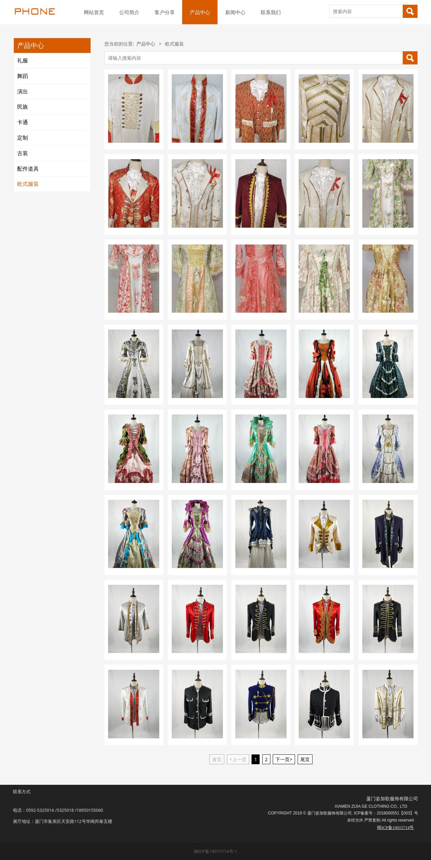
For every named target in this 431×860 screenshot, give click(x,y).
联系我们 (271, 12)
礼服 (22, 60)
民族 (22, 106)
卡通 (22, 122)
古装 (22, 153)
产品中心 (200, 12)
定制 (22, 137)
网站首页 (94, 12)
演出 (22, 91)
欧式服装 (28, 184)
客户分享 (165, 12)
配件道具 (28, 168)
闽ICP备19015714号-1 (215, 851)
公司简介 (129, 12)
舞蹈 (22, 76)
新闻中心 (235, 12)
